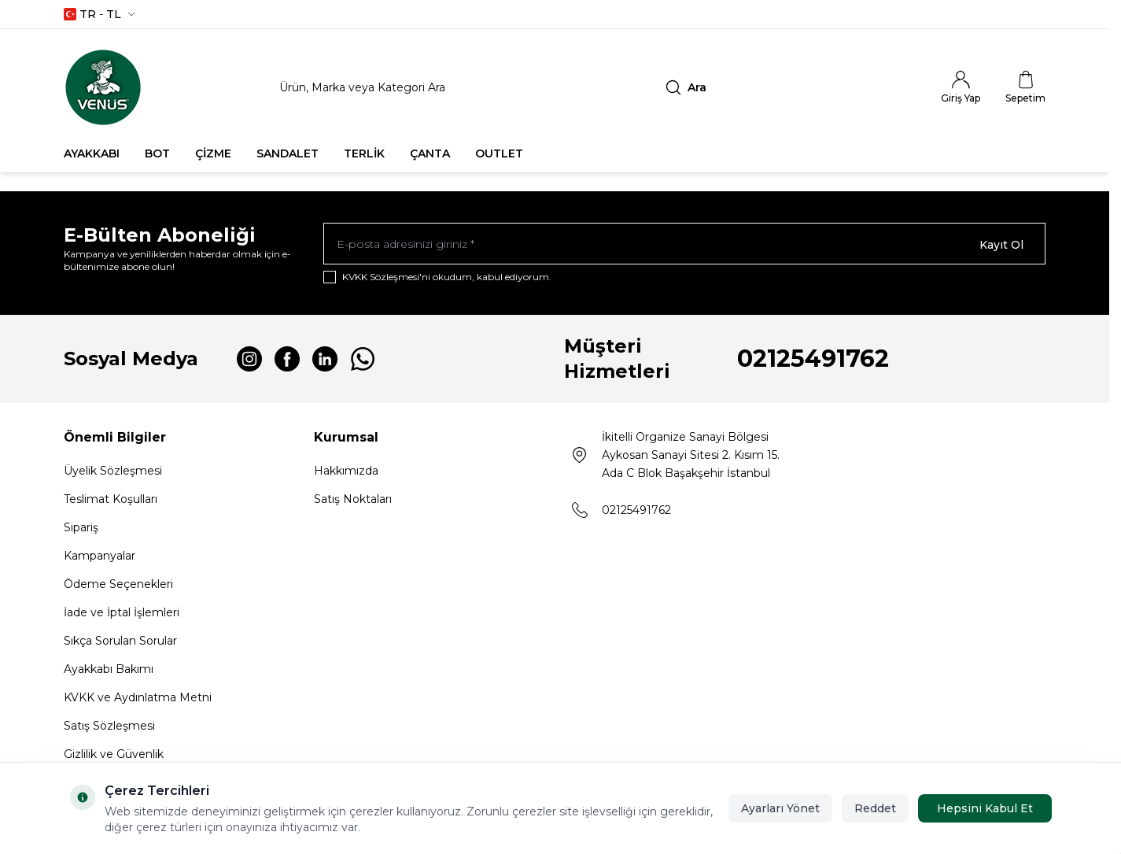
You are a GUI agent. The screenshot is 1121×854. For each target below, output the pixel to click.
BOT (157, 153)
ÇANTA (430, 153)
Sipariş (81, 530)
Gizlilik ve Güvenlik (114, 756)
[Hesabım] (960, 87)
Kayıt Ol (1001, 245)
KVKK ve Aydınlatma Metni (138, 700)
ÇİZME (213, 153)
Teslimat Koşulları (110, 501)
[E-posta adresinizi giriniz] (684, 245)
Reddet (875, 808)
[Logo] (103, 87)
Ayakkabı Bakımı (108, 671)
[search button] (686, 87)
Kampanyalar (99, 558)
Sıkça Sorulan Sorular (120, 643)
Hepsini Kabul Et (985, 808)
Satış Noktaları (353, 501)
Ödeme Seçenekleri (118, 586)
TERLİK (364, 153)
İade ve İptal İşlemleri (121, 615)
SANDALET (287, 153)
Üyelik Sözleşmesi (113, 473)
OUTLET (499, 153)
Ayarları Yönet (780, 808)
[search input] (492, 87)
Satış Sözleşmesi (109, 728)
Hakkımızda (346, 473)
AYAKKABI (92, 153)
